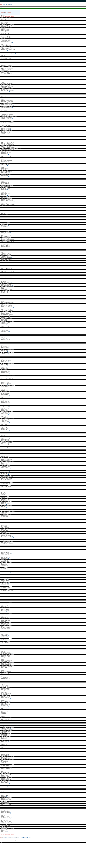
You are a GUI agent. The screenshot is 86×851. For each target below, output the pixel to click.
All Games (1, 5)
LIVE (4, 5)
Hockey (4, 837)
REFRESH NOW (2, 7)
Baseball (18, 837)
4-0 (8, 225)
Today (1, 4)
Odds (9, 5)
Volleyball (15, 837)
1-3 (10, 232)
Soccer (1, 837)
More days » (10, 4)
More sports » (29, 837)
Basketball (9, 837)
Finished (7, 5)
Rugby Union (25, 837)
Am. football (21, 837)
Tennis (6, 837)
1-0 (8, 642)
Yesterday (3, 4)
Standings (10, 20)
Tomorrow (7, 4)
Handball (12, 837)
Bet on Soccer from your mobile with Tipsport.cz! (7, 16)
